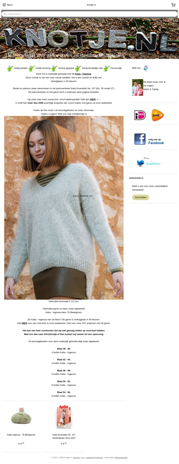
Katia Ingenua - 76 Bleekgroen (21, 435)
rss (82, 457)
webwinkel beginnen (94, 457)
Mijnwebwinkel (121, 457)
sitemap (76, 457)
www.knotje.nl (136, 177)
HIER (92, 99)
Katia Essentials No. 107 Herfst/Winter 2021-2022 (63, 436)
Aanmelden (140, 197)
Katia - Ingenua (83, 74)
